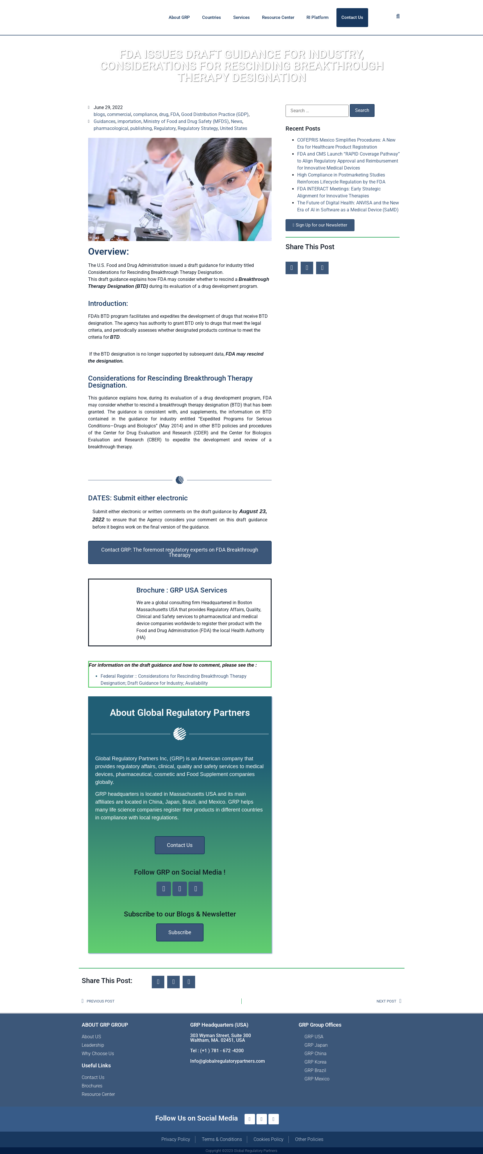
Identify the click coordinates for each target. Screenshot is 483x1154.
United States (233, 128)
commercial (119, 114)
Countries (211, 17)
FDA (174, 114)
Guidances (104, 121)
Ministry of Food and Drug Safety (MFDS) (186, 121)
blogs (99, 114)
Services (241, 17)
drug (163, 114)
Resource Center (278, 17)
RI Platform (317, 17)
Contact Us (352, 17)
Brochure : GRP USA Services (181, 590)
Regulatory (165, 128)
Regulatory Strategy (198, 128)
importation (129, 121)
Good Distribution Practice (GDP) (215, 114)
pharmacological (111, 128)
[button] (292, 268)
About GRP (179, 17)
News (236, 121)
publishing (141, 128)
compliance (145, 114)
